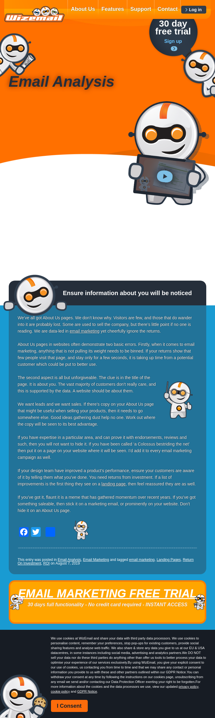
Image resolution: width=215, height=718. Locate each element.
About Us (83, 9)
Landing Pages (169, 560)
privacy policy (188, 686)
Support (140, 9)
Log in (195, 9)
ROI (46, 563)
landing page (113, 483)
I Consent (69, 706)
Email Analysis (69, 560)
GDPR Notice (87, 691)
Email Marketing (96, 560)
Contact (167, 9)
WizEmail (34, 14)
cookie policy (60, 691)
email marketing (142, 560)
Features (112, 9)
